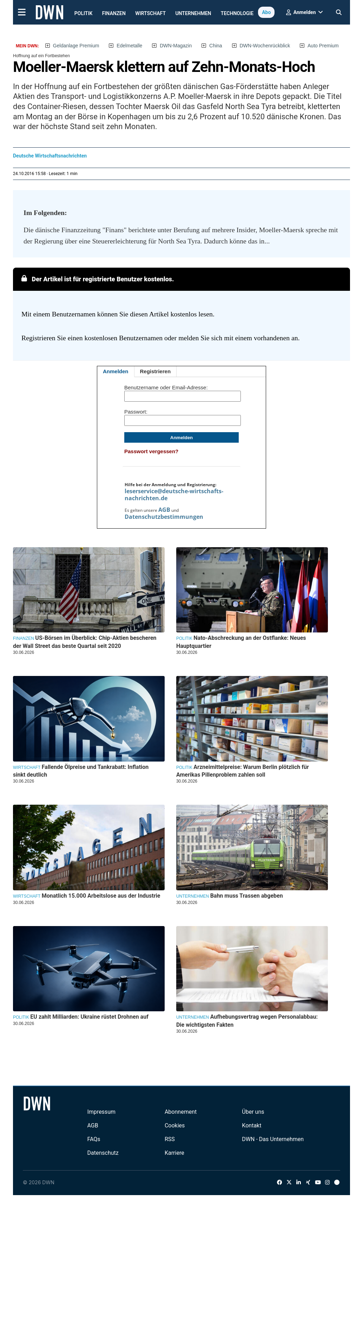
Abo (266, 12)
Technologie (237, 13)
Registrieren (155, 371)
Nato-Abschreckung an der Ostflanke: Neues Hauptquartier (241, 642)
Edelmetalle (129, 45)
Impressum (101, 1111)
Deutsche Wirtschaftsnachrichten (50, 156)
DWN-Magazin (176, 45)
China (215, 45)
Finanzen (114, 13)
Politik (83, 13)
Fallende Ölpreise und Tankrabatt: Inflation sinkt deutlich (80, 771)
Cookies (175, 1125)
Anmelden (115, 371)
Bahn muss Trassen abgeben (246, 895)
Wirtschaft (150, 13)
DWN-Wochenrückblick (265, 45)
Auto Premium (323, 45)
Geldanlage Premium (76, 45)
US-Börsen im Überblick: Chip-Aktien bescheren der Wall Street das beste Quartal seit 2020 (85, 642)
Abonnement (181, 1111)
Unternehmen (193, 13)
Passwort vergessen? (151, 451)
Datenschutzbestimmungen (164, 517)
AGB (164, 510)
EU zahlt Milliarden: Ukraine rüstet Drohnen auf (89, 1016)
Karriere (174, 1153)
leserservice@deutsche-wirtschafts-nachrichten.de (174, 494)
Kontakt (251, 1125)
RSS (170, 1139)
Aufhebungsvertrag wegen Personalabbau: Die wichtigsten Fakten (247, 1020)
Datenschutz (102, 1153)
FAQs (93, 1139)
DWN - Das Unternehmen (273, 1139)
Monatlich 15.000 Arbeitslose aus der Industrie (101, 895)
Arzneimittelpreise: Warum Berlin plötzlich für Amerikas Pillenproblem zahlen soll (242, 771)
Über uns (253, 1111)
